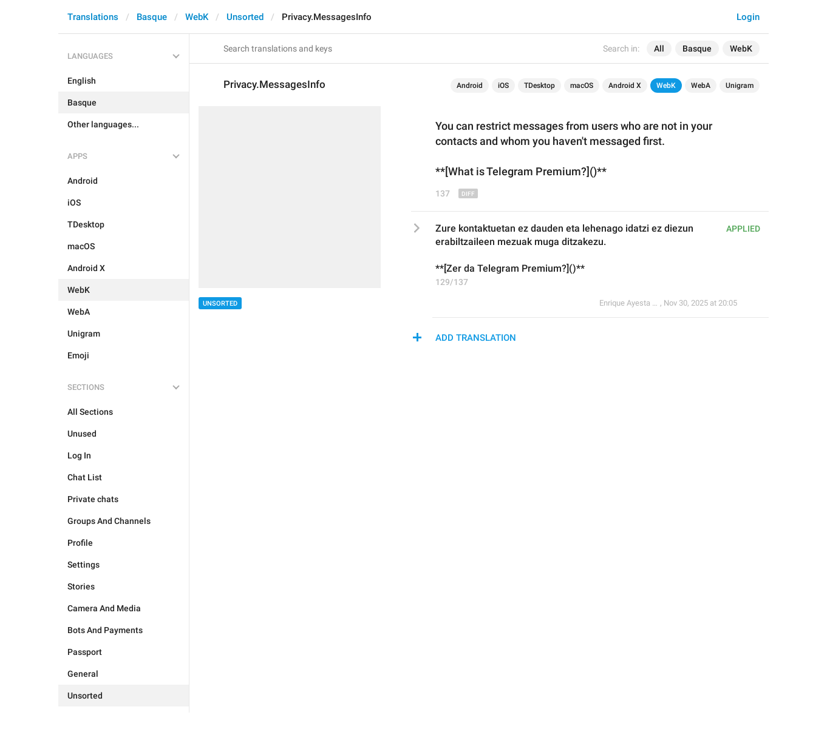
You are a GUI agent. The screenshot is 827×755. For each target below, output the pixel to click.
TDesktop (539, 85)
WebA (700, 85)
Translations (92, 17)
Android (470, 85)
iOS (503, 85)
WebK (196, 17)
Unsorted (245, 17)
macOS (581, 85)
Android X (624, 85)
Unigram (740, 85)
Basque (152, 17)
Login (748, 17)
